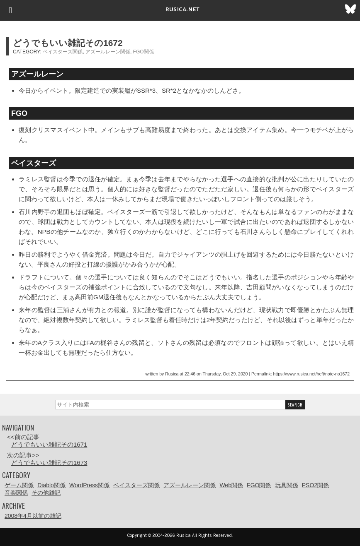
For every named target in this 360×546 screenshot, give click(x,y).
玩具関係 (286, 485)
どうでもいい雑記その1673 (49, 462)
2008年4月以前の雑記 (33, 515)
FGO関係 (143, 52)
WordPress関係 (89, 485)
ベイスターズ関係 (63, 52)
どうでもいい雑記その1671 (49, 444)
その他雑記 (46, 492)
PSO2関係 (315, 485)
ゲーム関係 (19, 485)
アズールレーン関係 (107, 52)
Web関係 (231, 485)
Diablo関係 (51, 485)
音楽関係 (16, 492)
